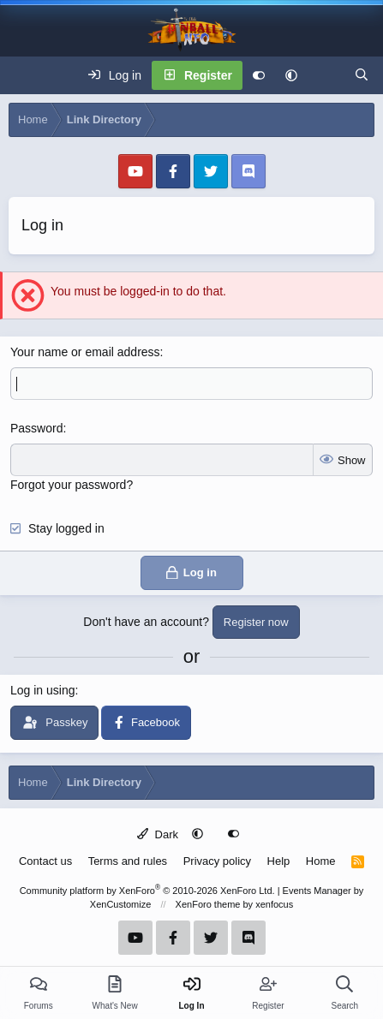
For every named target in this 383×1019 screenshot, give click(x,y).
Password (36, 428)
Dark (157, 834)
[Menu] (22, 75)
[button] (291, 75)
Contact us (45, 861)
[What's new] (326, 75)
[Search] (362, 75)
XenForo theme (208, 904)
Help (278, 861)
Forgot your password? (71, 485)
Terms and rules (127, 861)
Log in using (42, 690)
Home (321, 861)
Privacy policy (217, 861)
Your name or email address (85, 352)
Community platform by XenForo (147, 890)
